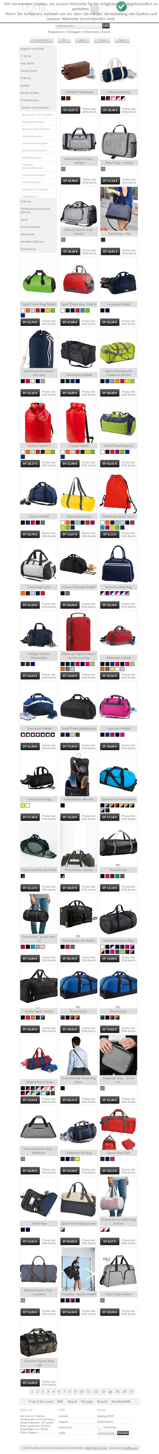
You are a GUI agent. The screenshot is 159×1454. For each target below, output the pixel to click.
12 (96, 1391)
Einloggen (74, 32)
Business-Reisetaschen (36, 129)
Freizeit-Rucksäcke (33, 175)
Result (82, 40)
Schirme (26, 201)
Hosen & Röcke (30, 227)
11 (88, 1391)
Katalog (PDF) (105, 1416)
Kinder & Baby (30, 92)
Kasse (106, 32)
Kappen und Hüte (32, 48)
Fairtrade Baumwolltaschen (33, 166)
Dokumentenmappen (35, 143)
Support (63, 1421)
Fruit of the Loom (41, 40)
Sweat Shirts (29, 70)
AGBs (62, 1433)
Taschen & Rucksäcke (35, 107)
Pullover (26, 78)
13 (103, 1391)
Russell (122, 40)
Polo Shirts (27, 63)
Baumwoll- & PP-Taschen (37, 114)
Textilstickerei (105, 1421)
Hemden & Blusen (32, 241)
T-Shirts (26, 56)
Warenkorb (91, 32)
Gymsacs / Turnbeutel (35, 189)
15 (117, 1391)
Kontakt (63, 1416)
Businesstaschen (32, 136)
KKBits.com (131, 1447)
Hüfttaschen (29, 196)
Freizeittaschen (31, 182)
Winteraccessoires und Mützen (35, 210)
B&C (64, 40)
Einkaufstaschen (32, 157)
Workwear (27, 234)
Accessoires (28, 249)
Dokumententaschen (34, 150)
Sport (24, 219)
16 (124, 1391)
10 (81, 1391)
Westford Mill (120, 1401)
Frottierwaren (30, 100)
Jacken (25, 85)
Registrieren (56, 32)
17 (131, 1391)
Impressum (65, 1427)
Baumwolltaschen (33, 121)
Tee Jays (102, 40)
